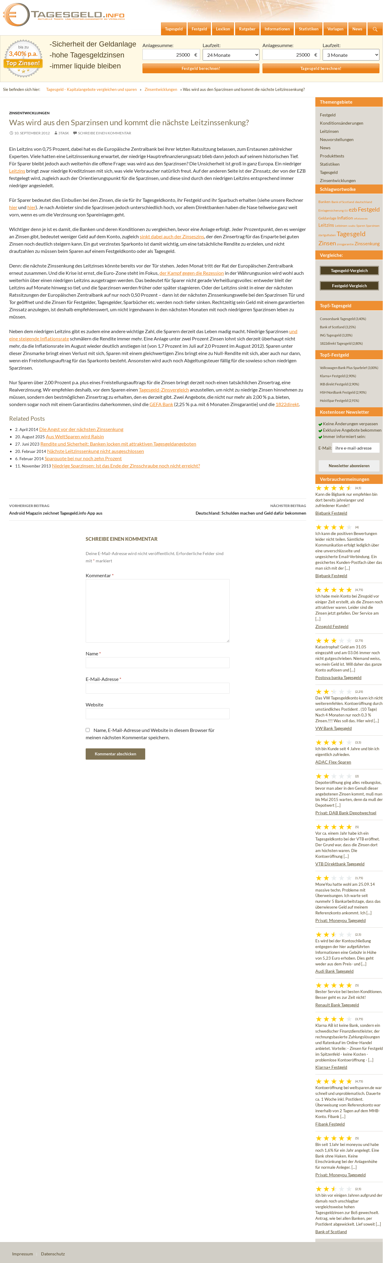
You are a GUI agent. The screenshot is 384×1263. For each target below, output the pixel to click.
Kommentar (100, 575)
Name (93, 653)
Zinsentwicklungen (161, 89)
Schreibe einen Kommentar (104, 133)
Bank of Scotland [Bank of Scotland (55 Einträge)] (342, 202)
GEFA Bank (161, 404)
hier (13, 207)
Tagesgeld (329, 172)
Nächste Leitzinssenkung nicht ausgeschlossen (95, 451)
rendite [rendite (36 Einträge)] (351, 225)
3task (63, 133)
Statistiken (330, 164)
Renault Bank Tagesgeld (337, 1004)
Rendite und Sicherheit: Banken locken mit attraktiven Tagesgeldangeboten (118, 444)
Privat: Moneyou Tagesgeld (340, 920)
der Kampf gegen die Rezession (191, 273)
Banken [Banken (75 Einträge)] (324, 201)
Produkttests (332, 155)
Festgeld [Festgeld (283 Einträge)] (369, 209)
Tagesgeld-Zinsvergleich (164, 389)
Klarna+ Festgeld (331, 1067)
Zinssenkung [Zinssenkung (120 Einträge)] (367, 243)
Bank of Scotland (331, 1231)
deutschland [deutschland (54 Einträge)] (363, 202)
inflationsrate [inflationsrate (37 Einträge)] (361, 218)
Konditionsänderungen (341, 123)
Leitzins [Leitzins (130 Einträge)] (326, 225)
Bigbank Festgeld (331, 513)
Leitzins (17, 171)
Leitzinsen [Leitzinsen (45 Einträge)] (341, 225)
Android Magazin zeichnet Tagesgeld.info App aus (83, 509)
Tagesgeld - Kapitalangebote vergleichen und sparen (91, 89)
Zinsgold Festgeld (331, 626)
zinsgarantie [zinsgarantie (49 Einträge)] (345, 244)
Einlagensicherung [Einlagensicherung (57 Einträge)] (331, 210)
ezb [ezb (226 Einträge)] (353, 209)
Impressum (22, 1253)
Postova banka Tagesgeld (338, 677)
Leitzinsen (329, 131)
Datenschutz (53, 1253)
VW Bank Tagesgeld (333, 728)
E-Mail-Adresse (103, 679)
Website (94, 704)
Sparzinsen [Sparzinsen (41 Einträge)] (372, 225)
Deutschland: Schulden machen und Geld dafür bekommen (232, 509)
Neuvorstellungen (337, 139)
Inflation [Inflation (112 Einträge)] (345, 217)
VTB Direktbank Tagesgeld (340, 863)
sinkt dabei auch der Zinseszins (172, 236)
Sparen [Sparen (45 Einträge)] (360, 225)
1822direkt (287, 404)
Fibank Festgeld (330, 1124)
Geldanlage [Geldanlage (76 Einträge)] (327, 218)
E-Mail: (325, 447)
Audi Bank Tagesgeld (334, 971)
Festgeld (328, 114)
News (325, 147)
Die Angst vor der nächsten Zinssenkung (81, 429)
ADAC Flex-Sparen (333, 761)
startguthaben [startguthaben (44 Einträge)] (327, 235)
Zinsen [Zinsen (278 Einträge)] (327, 243)
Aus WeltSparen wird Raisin (75, 436)
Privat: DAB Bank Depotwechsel (345, 812)
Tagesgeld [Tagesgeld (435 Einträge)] (351, 233)
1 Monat (231, 54)
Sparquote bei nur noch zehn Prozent (83, 458)
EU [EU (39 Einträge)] (346, 210)
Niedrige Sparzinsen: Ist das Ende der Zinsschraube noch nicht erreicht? (126, 465)
